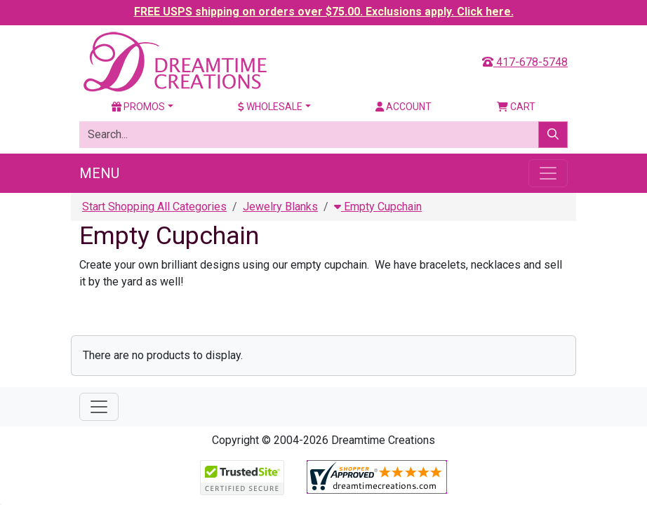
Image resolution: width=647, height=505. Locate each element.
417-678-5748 (525, 62)
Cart (516, 106)
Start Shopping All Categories (154, 206)
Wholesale (270, 106)
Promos (138, 106)
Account (403, 106)
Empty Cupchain (378, 206)
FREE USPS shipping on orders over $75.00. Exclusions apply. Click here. (324, 11)
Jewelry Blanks (280, 206)
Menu (99, 173)
